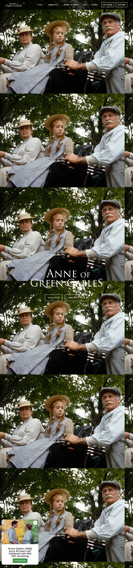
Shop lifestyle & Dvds (76, 298)
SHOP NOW (121, 5)
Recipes (95, 5)
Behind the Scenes (71, 5)
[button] (40, 4)
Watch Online (53, 298)
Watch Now (107, 5)
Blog (85, 5)
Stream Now (20, 561)
